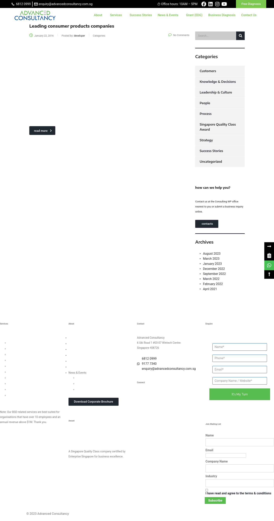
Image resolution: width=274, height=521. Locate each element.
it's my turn (240, 394)
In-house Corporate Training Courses (98, 389)
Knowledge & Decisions (218, 82)
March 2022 (211, 279)
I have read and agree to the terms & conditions (238, 493)
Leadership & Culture (216, 92)
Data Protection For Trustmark (26, 395)
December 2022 (214, 269)
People (205, 103)
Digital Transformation (21, 377)
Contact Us (249, 15)
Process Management (21, 366)
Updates (81, 377)
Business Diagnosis (221, 15)
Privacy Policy (76, 361)
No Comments (178, 35)
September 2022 (214, 274)
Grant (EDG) (194, 15)
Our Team (74, 343)
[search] (220, 35)
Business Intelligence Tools (24, 389)
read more (43, 130)
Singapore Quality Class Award (218, 126)
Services (116, 15)
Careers (73, 366)
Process (206, 114)
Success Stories (141, 15)
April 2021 (210, 289)
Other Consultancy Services (16, 401)
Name (210, 435)
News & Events (168, 15)
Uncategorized (211, 161)
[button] (269, 246)
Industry (211, 476)
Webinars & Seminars (89, 383)
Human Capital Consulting (23, 360)
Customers (208, 71)
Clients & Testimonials (81, 349)
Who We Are (75, 337)
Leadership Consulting (21, 342)
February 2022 (213, 284)
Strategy (206, 140)
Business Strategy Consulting (17, 337)
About (98, 15)
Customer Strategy (19, 354)
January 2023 (212, 264)
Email (209, 450)
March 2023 (211, 258)
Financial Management (21, 371)
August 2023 (211, 253)
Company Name (217, 461)
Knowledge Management (23, 383)
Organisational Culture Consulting (28, 348)
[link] (269, 255)
